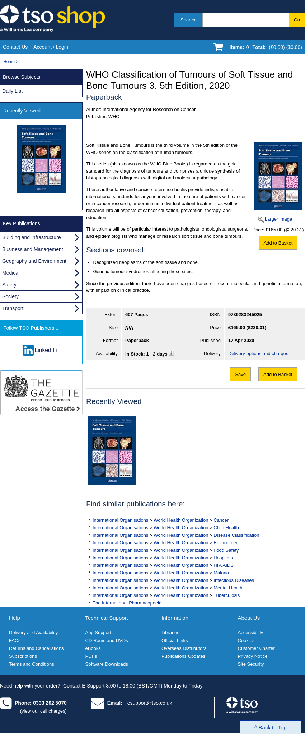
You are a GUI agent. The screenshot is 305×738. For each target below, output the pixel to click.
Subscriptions (23, 656)
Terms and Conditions (31, 664)
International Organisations (120, 520)
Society (10, 296)
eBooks (93, 648)
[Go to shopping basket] (264, 49)
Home (9, 61)
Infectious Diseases (234, 580)
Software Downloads (106, 664)
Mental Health (228, 587)
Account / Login (50, 47)
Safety (9, 285)
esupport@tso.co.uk (149, 703)
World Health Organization (181, 520)
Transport (12, 308)
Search (187, 20)
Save (240, 374)
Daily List (12, 91)
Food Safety (226, 550)
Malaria (221, 572)
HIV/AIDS (224, 565)
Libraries (170, 632)
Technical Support (106, 618)
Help (14, 618)
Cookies (246, 640)
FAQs (15, 640)
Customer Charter (256, 648)
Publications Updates (183, 656)
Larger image (278, 219)
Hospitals (223, 557)
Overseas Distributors (183, 648)
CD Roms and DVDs (106, 640)
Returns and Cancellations (36, 648)
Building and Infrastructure (31, 237)
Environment (227, 542)
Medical (10, 273)
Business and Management (32, 249)
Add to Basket (278, 243)
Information (174, 618)
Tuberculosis (227, 595)
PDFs (91, 656)
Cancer (221, 520)
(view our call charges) (43, 711)
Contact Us (15, 47)
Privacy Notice (253, 656)
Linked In (46, 350)
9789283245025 (245, 314)
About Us (249, 618)
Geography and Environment (34, 261)
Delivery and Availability (33, 632)
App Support (98, 632)
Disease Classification (236, 535)
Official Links (174, 640)
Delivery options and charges (258, 353)
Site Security (251, 664)
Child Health (226, 527)
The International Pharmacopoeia (127, 603)
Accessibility (250, 632)
